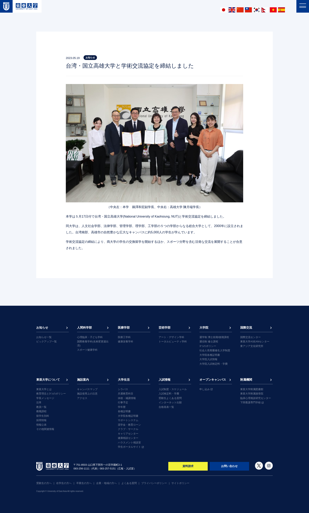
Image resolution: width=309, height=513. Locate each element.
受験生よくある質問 (170, 398)
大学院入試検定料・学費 (213, 363)
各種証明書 (124, 411)
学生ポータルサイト (129, 446)
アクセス (82, 398)
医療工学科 (124, 337)
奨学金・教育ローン (129, 424)
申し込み (204, 389)
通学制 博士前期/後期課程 (214, 337)
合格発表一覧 (166, 407)
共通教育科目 (125, 393)
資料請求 (188, 466)
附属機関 (246, 379)
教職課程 (41, 411)
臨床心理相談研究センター (255, 398)
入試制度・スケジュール (173, 389)
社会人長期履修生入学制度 (214, 350)
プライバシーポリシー (154, 483)
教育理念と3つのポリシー (51, 393)
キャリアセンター (128, 433)
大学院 (203, 327)
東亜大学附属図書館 (251, 389)
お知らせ (42, 327)
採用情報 (41, 420)
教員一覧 (41, 407)
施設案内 (83, 379)
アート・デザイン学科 (171, 337)
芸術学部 (164, 327)
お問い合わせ (229, 466)
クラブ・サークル (128, 429)
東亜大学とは (44, 389)
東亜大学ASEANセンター (254, 341)
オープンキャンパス (212, 379)
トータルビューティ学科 (173, 341)
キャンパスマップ (87, 389)
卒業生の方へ (84, 483)
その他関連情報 (45, 429)
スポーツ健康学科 (87, 349)
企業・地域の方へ (106, 483)
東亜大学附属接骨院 (251, 393)
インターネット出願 (170, 402)
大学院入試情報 (208, 359)
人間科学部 (84, 327)
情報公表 (41, 424)
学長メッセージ (45, 398)
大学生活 (124, 379)
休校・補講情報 (127, 398)
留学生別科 (42, 415)
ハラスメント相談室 (129, 442)
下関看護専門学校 (250, 402)
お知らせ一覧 (44, 337)
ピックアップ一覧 (46, 341)
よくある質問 (129, 483)
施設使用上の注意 (87, 393)
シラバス (123, 389)
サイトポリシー (180, 483)
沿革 (38, 402)
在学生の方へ (64, 483)
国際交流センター (250, 337)
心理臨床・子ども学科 (90, 337)
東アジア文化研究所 (251, 346)
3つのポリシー (207, 346)
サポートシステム (128, 420)
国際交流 (246, 327)
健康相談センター (128, 437)
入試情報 (164, 379)
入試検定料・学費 (169, 393)
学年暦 (122, 407)
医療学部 (124, 327)
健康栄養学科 (125, 341)
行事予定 (123, 402)
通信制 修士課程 (208, 341)
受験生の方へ (44, 483)
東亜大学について (48, 379)
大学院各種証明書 (209, 354)
